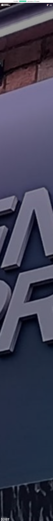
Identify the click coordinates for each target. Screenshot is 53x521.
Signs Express (5, 5)
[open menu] (51, 5)
